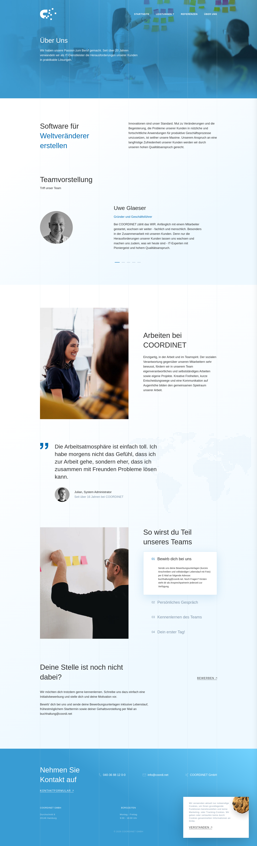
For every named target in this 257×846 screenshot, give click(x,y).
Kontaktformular (55, 790)
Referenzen (189, 14)
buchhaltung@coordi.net (170, 579)
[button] (117, 262)
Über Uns (210, 14)
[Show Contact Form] (57, 790)
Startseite (141, 14)
